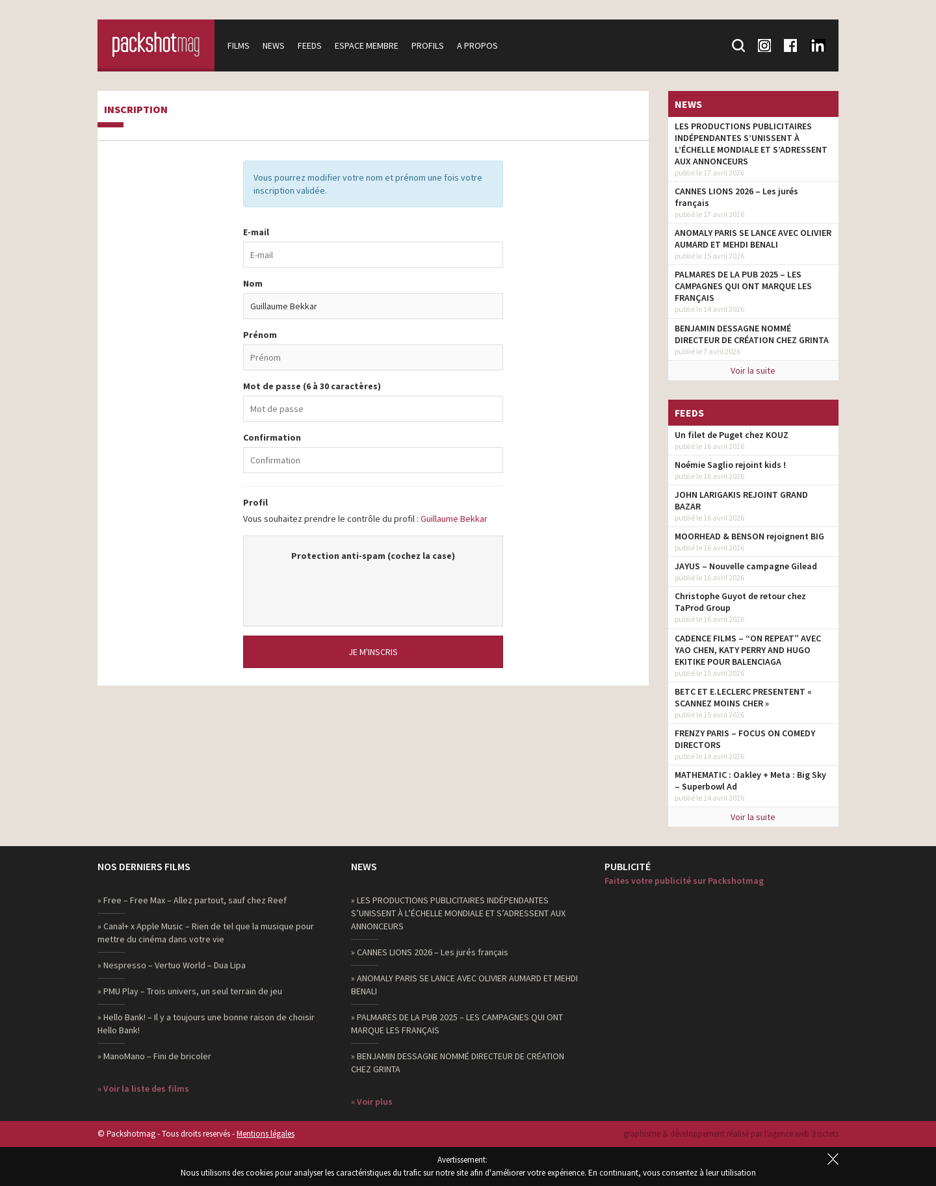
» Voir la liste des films (143, 1088)
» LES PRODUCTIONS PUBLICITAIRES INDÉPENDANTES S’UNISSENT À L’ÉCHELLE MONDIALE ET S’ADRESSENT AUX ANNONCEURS (458, 913)
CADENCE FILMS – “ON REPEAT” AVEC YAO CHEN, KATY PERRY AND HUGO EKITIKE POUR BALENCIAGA (748, 649)
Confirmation (272, 437)
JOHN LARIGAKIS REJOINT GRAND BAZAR (741, 500)
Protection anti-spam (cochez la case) (373, 555)
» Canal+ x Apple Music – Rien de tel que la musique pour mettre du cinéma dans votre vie (206, 932)
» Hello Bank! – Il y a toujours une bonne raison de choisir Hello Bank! (206, 1023)
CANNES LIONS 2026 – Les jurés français (736, 197)
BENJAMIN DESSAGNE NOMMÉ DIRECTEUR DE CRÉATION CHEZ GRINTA (752, 334)
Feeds (310, 45)
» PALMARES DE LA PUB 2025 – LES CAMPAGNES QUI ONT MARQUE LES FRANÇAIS (457, 1023)
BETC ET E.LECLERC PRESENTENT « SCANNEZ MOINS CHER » (743, 697)
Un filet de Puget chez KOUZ (731, 435)
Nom (253, 283)
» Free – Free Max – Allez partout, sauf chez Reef (192, 900)
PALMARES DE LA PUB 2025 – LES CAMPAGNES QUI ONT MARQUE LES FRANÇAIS (743, 285)
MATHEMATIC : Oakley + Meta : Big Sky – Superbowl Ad (750, 780)
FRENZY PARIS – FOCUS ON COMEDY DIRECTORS (745, 739)
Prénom (260, 335)
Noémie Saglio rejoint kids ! (730, 465)
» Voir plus (372, 1101)
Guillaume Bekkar (454, 518)
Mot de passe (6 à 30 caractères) (312, 386)
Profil (255, 502)
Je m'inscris (373, 652)
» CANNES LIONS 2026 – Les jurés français (429, 952)
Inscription (136, 110)
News (274, 45)
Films (239, 45)
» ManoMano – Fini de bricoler (154, 1056)
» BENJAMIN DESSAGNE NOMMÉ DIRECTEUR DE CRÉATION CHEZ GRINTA (457, 1062)
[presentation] (373, 587)
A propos (477, 45)
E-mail (256, 232)
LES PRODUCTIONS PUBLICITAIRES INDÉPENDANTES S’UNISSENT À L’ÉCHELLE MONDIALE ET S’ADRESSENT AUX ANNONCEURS (751, 143)
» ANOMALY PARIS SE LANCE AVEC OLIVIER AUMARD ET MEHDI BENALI (464, 984)
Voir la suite (753, 370)
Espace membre (366, 45)
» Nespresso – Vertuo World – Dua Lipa (172, 965)
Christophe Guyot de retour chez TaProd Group (740, 601)
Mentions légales (265, 1133)
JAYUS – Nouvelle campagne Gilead (746, 566)
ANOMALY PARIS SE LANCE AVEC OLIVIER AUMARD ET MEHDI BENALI (753, 238)
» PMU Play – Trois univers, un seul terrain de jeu (190, 991)
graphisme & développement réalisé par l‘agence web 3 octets (730, 1133)
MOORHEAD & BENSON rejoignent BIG (749, 536)
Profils (427, 45)
